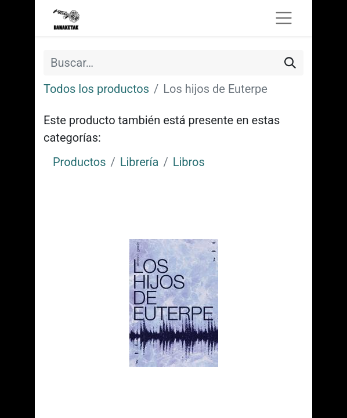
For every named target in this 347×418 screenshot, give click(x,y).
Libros (189, 162)
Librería (139, 162)
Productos (79, 162)
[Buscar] (290, 62)
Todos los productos (96, 89)
